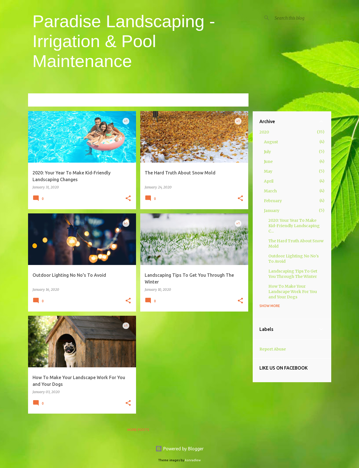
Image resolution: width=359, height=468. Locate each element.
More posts (138, 430)
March (270, 190)
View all (236, 100)
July (267, 151)
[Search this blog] (301, 18)
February (273, 200)
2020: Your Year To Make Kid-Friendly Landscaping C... (294, 226)
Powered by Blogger (179, 448)
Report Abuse (272, 349)
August (271, 141)
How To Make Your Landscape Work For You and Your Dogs (292, 291)
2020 (264, 132)
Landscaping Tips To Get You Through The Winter (292, 274)
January (271, 210)
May (268, 171)
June (268, 161)
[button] (128, 198)
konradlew (193, 460)
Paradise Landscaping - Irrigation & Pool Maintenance (124, 41)
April (268, 181)
